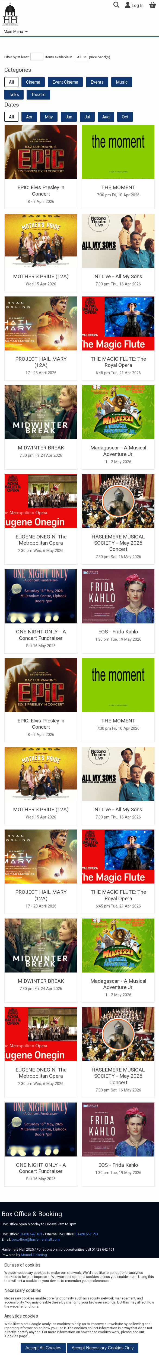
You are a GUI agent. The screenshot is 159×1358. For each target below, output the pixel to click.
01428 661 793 (86, 1234)
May (49, 117)
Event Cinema (65, 82)
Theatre (38, 94)
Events (97, 82)
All (11, 82)
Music (122, 82)
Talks (14, 94)
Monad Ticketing (34, 1255)
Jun (68, 117)
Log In (134, 5)
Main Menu (15, 31)
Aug (106, 117)
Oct (125, 117)
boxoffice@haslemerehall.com (36, 1239)
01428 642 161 (31, 1234)
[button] (116, 5)
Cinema (33, 82)
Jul (87, 117)
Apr (29, 117)
